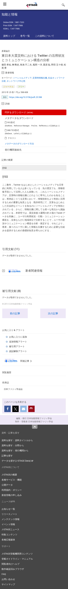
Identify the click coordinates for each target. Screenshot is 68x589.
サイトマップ (8, 584)
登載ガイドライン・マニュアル (17, 558)
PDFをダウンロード (19, 112)
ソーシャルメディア (22, 77)
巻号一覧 (25, 35)
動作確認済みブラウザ (13, 568)
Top (35, 427)
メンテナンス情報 (10, 519)
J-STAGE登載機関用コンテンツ (17, 553)
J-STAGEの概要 (9, 474)
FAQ (4, 574)
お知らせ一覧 (8, 508)
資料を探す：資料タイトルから (17, 440)
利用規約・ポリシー (12, 489)
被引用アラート (17, 346)
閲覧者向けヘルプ (10, 563)
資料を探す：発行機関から (15, 450)
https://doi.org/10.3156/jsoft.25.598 (25, 97)
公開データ (7, 484)
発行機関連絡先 (13, 149)
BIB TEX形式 (13, 130)
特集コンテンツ (9, 534)
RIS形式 (11, 122)
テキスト (12, 138)
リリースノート (9, 514)
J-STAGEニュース (10, 529)
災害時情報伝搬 (40, 77)
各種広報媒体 (8, 539)
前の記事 (15, 313)
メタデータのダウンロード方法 (19, 143)
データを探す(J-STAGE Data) (17, 460)
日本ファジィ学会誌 (13, 389)
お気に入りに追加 (18, 336)
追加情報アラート (18, 341)
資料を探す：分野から (13, 445)
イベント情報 (8, 524)
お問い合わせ (8, 579)
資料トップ (9, 35)
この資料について (44, 35)
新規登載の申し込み (12, 495)
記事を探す (7, 455)
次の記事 (53, 313)
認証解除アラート (18, 351)
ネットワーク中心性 (16, 81)
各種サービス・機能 (12, 479)
